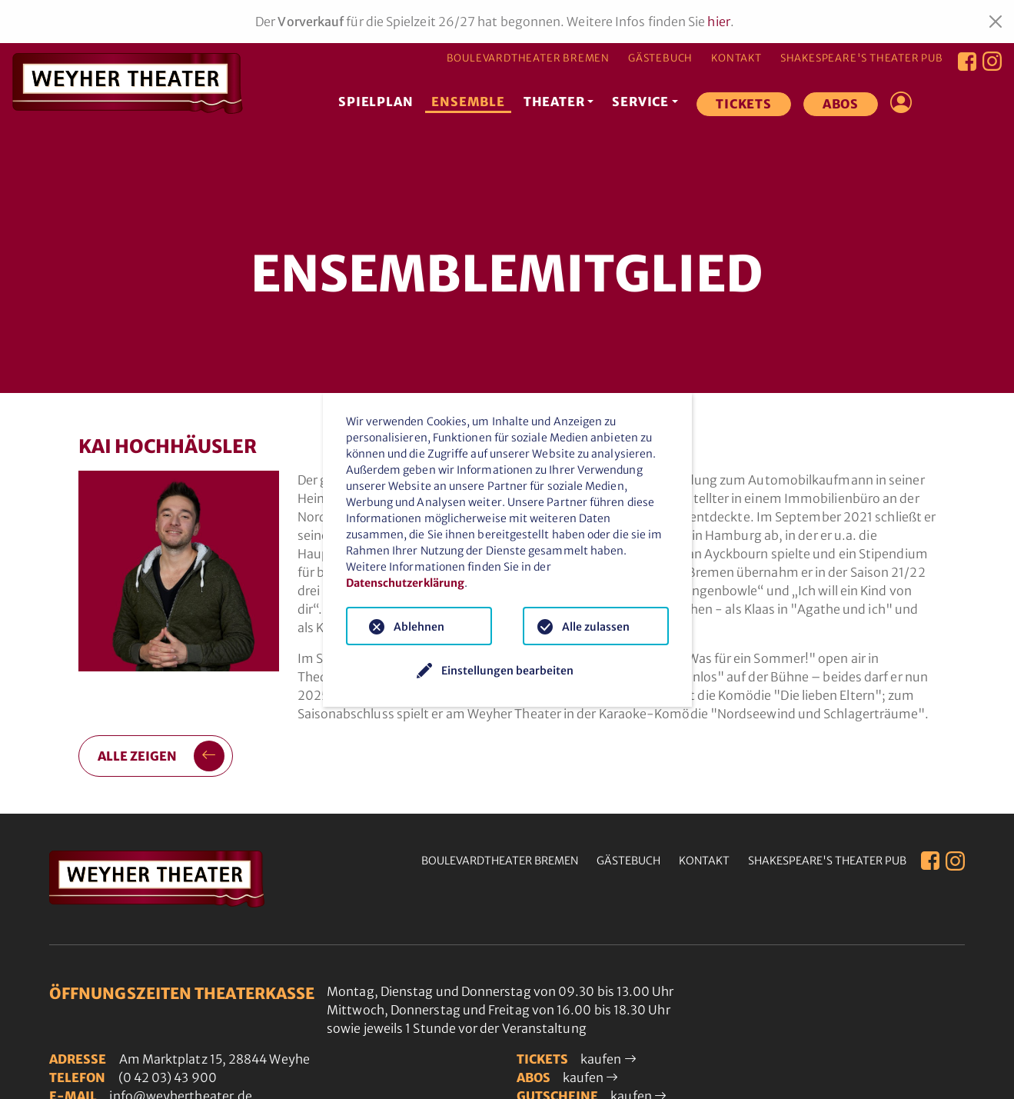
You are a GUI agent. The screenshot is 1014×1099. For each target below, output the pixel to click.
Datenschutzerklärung (405, 583)
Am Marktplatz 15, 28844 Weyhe (214, 1059)
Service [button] (640, 101)
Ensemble (467, 101)
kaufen (608, 1059)
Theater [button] (554, 101)
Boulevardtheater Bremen (528, 58)
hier (718, 21)
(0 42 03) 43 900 (167, 1077)
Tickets (744, 104)
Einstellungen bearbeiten (507, 671)
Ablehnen (419, 627)
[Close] (995, 21)
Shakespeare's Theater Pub (861, 58)
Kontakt (736, 58)
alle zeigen (161, 756)
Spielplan (375, 101)
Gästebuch (660, 58)
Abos (841, 104)
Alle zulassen (596, 627)
